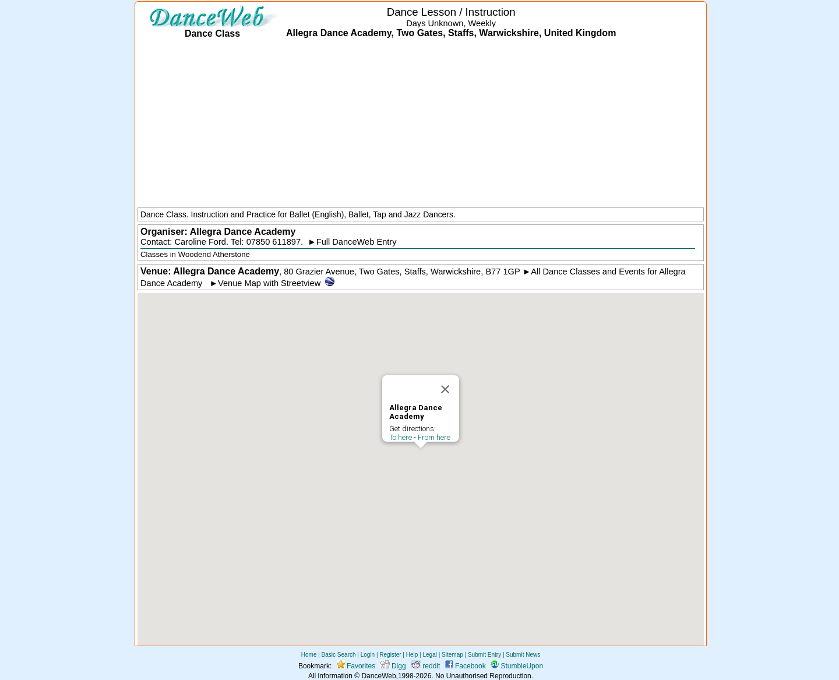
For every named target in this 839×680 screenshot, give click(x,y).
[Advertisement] (421, 124)
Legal (429, 654)
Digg (393, 666)
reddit (425, 666)
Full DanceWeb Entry (356, 241)
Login (368, 654)
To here (400, 437)
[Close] (445, 389)
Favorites (356, 666)
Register (390, 654)
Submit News (523, 654)
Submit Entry (484, 654)
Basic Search (339, 654)
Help (412, 654)
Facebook (465, 666)
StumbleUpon (517, 666)
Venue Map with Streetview (269, 283)
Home (309, 654)
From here (434, 437)
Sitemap (452, 654)
